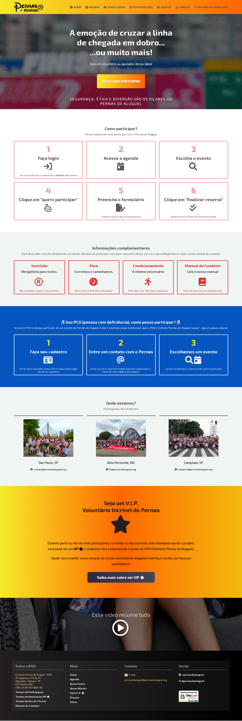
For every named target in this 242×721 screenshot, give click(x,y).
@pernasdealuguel (191, 681)
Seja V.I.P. (77, 693)
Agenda (89, 7)
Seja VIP (162, 7)
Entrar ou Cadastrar (211, 7)
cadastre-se (61, 175)
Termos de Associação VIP (33, 697)
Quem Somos (111, 7)
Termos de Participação (30, 692)
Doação (181, 7)
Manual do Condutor (28, 706)
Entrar (73, 702)
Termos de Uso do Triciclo (31, 701)
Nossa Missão (138, 7)
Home (71, 7)
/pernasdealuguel (191, 675)
